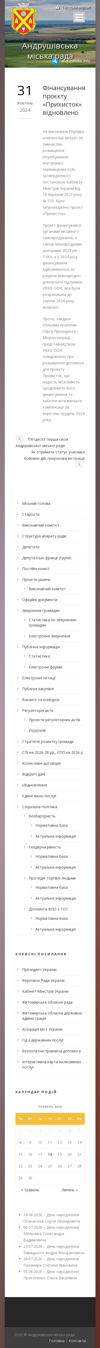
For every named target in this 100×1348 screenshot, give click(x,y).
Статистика (39, 656)
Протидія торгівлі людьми (52, 878)
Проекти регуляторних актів (54, 719)
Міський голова (36, 503)
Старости (30, 514)
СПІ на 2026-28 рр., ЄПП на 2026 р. (53, 752)
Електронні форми (45, 666)
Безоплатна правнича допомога (51, 1050)
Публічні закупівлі (38, 688)
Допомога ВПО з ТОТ (48, 909)
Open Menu (79, 17)
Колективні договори (41, 763)
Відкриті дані (33, 774)
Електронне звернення (49, 635)
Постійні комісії (36, 568)
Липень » (70, 1189)
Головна (57, 1340)
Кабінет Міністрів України (45, 991)
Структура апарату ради (44, 536)
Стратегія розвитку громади (48, 741)
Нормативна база (51, 825)
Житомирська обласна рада (47, 1002)
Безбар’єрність (42, 816)
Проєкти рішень (36, 579)
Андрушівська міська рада (50, 50)
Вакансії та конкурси (40, 699)
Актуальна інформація (55, 836)
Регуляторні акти (37, 710)
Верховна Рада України (43, 980)
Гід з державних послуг (43, 1040)
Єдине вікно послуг (39, 795)
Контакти (77, 1340)
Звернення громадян (41, 610)
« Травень (30, 1189)
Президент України (39, 969)
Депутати (30, 546)
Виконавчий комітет (40, 525)
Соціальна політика (39, 806)
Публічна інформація (41, 646)
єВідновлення (34, 784)
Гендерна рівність (45, 847)
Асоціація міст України (42, 1029)
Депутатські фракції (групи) (46, 557)
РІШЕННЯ (37, 730)
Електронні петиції (39, 677)
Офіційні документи (39, 599)
